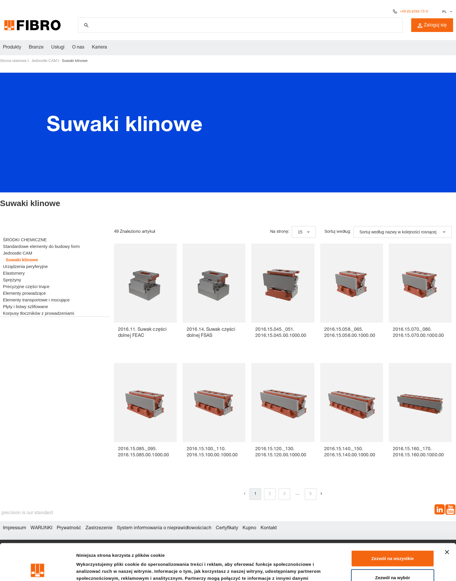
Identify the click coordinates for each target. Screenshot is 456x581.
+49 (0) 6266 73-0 (414, 11)
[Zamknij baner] (447, 518)
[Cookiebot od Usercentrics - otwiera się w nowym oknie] (37, 569)
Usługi (58, 47)
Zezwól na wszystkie (392, 523)
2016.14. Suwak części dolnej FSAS (211, 333)
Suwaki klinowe (75, 60)
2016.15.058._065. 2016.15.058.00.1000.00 (349, 333)
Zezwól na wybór (392, 543)
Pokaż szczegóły (310, 569)
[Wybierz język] (446, 11)
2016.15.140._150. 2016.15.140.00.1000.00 (349, 452)
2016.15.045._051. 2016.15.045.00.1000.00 (280, 333)
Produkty (12, 47)
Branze (36, 47)
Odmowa (392, 561)
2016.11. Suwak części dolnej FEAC (142, 333)
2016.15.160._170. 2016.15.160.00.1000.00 (418, 452)
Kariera (99, 47)
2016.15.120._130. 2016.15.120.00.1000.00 (280, 452)
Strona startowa (13, 60)
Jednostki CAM (44, 60)
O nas (78, 47)
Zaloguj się (432, 25)
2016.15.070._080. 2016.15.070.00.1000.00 (418, 333)
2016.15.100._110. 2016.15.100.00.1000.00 (212, 452)
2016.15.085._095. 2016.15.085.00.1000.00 (143, 452)
